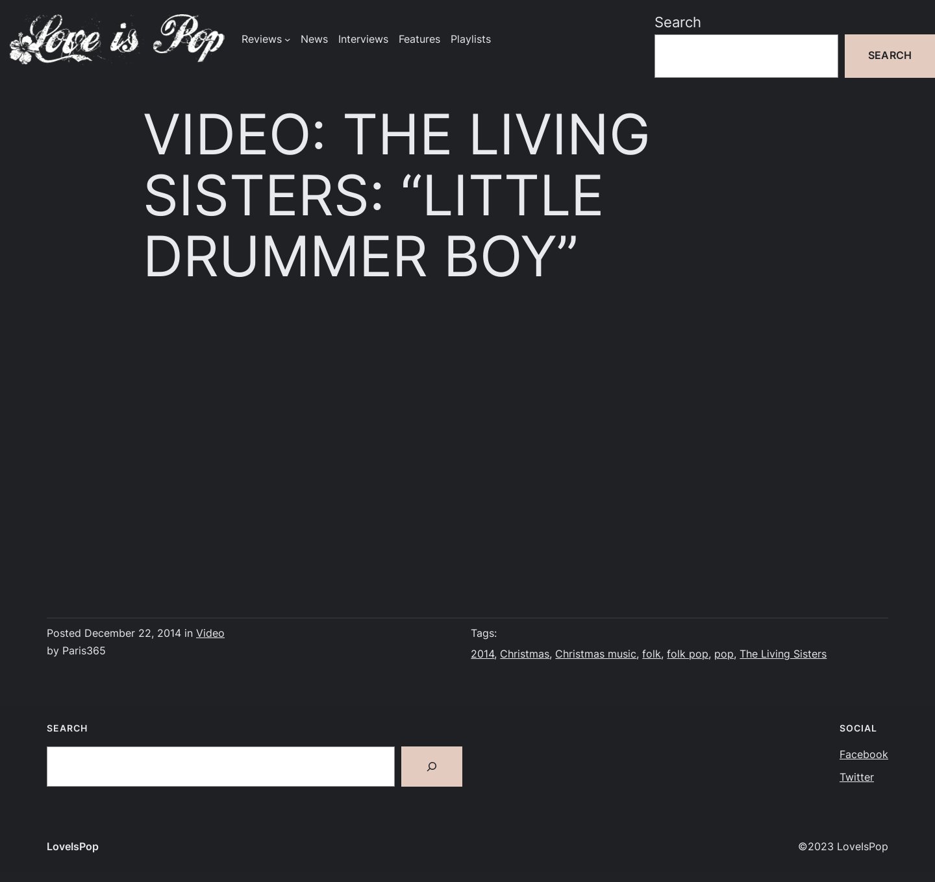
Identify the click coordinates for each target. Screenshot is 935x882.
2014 (482, 654)
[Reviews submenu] (287, 39)
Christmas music (595, 654)
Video (210, 633)
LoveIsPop (73, 846)
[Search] (431, 766)
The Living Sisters (783, 654)
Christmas (524, 654)
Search (677, 22)
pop (724, 654)
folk (651, 654)
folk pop (687, 654)
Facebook (864, 754)
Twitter (857, 777)
